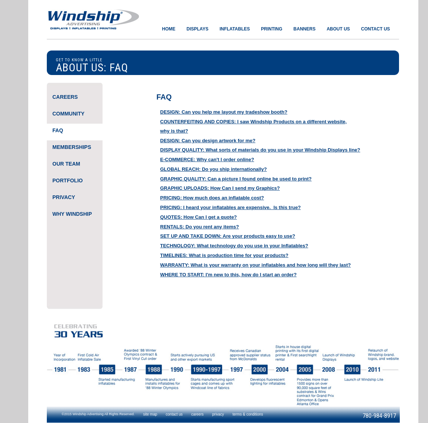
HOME (168, 29)
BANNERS (304, 29)
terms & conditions (248, 414)
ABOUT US (338, 29)
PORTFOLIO (67, 180)
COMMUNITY (68, 114)
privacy (218, 414)
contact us (174, 414)
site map (150, 414)
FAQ (57, 130)
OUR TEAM (66, 164)
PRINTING (271, 29)
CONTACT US (375, 29)
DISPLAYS (197, 29)
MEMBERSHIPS (71, 147)
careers (197, 414)
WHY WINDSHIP (72, 214)
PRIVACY (63, 197)
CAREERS (65, 97)
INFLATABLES (235, 29)
